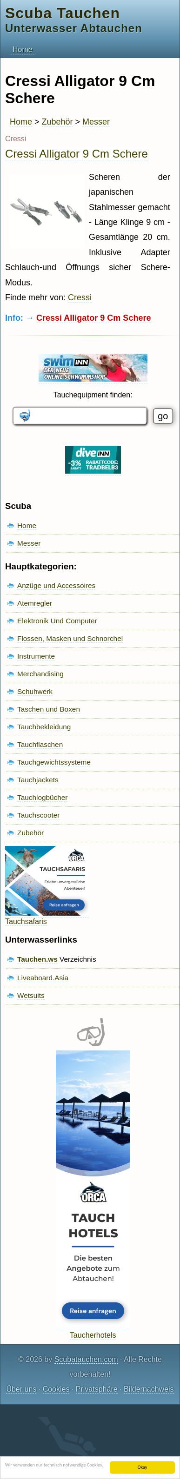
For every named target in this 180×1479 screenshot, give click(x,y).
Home (23, 49)
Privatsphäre (97, 1389)
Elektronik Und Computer (57, 621)
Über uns (21, 1389)
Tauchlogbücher (42, 797)
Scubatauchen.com (86, 1359)
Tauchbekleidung (44, 727)
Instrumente (36, 656)
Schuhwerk (35, 691)
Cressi (80, 297)
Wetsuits (31, 995)
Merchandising (40, 674)
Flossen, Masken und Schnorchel (70, 638)
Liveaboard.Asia (42, 978)
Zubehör (57, 121)
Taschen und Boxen (48, 709)
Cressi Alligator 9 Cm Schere (76, 153)
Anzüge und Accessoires (56, 585)
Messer (96, 121)
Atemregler (34, 603)
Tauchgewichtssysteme (54, 762)
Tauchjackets (38, 780)
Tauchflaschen (40, 744)
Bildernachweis (149, 1389)
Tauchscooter (38, 815)
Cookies (56, 1389)
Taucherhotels (93, 1331)
